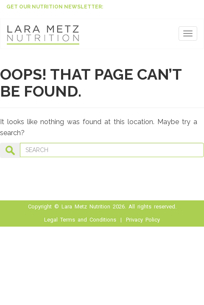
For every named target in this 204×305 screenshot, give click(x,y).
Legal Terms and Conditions (80, 219)
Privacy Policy (143, 219)
